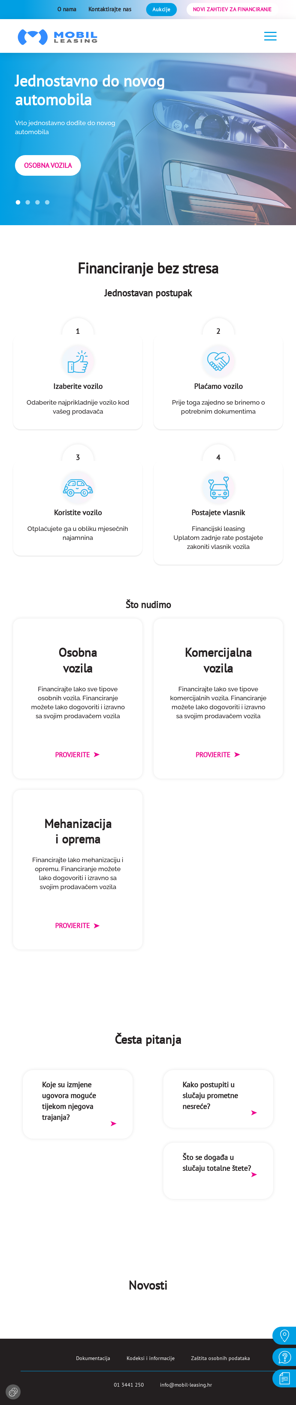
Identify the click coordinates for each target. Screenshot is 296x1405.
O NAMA (284, 1335)
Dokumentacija (93, 1358)
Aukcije (161, 9)
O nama (66, 9)
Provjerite (77, 754)
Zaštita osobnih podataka (220, 1358)
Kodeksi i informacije (151, 1358)
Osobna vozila (48, 165)
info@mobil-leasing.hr (186, 1384)
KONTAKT (284, 1357)
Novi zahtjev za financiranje (232, 9)
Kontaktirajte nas (110, 9)
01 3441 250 (129, 1384)
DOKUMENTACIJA (284, 1378)
